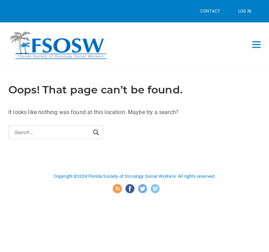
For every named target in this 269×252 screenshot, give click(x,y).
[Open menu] (256, 44)
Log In (244, 11)
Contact (210, 11)
